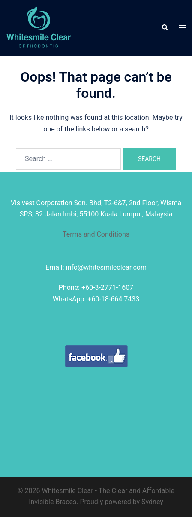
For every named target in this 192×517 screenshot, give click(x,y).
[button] (164, 27)
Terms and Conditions (96, 234)
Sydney (152, 502)
